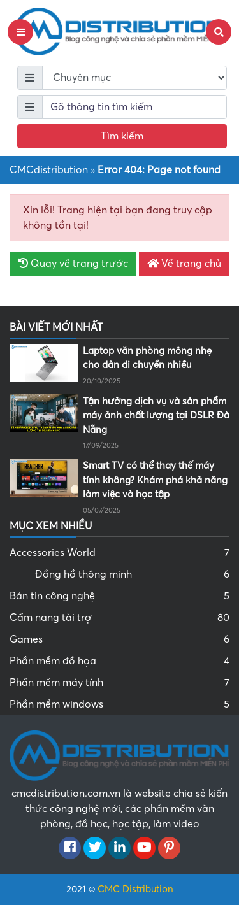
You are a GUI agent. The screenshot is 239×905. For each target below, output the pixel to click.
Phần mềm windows (119, 704)
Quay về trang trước (73, 263)
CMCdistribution (49, 170)
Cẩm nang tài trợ (119, 617)
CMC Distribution (135, 889)
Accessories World (119, 552)
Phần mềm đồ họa (119, 661)
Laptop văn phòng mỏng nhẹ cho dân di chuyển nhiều (147, 358)
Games (119, 639)
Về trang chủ (184, 263)
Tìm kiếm (122, 136)
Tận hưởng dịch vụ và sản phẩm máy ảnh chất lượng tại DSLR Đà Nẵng (156, 415)
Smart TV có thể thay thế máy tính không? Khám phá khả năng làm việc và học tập (155, 479)
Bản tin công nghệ (119, 596)
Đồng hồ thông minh (132, 574)
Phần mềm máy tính (119, 682)
